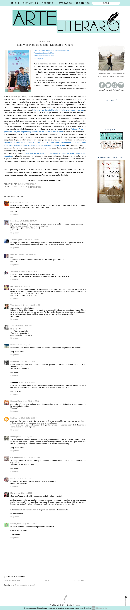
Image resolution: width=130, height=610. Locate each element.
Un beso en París (63, 96)
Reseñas (24, 187)
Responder (14, 214)
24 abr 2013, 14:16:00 (27, 382)
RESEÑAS (47, 3)
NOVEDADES (64, 3)
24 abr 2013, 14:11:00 (28, 361)
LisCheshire (15, 418)
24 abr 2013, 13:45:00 (25, 345)
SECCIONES (83, 3)
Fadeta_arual (15, 524)
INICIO (15, 3)
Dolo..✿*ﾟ (14, 255)
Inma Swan (14, 221)
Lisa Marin (14, 361)
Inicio (47, 580)
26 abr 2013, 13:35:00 (24, 493)
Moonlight (14, 437)
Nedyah (13, 345)
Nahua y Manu (16, 401)
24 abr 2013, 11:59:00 (31, 240)
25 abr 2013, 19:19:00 (22, 478)
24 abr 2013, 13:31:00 (22, 286)
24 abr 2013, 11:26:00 (27, 202)
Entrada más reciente (12, 580)
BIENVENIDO (30, 3)
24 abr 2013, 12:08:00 (27, 255)
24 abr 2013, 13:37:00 (31, 305)
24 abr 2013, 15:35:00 (31, 401)
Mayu (12, 493)
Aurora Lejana (16, 240)
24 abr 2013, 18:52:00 (27, 437)
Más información (101, 608)
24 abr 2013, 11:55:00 (28, 221)
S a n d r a (14, 202)
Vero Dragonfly (16, 305)
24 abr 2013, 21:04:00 (32, 457)
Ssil (11, 478)
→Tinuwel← (15, 271)
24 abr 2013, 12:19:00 (29, 271)
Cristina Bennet (16, 457)
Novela (17, 187)
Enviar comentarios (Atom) (25, 585)
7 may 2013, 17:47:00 (30, 524)
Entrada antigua (80, 580)
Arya (12, 326)
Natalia (77, 605)
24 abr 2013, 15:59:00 (29, 418)
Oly (11, 286)
